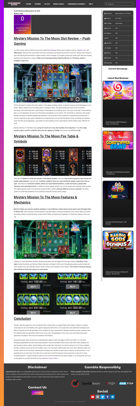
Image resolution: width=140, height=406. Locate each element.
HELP (91, 4)
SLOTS (47, 4)
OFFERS (38, 4)
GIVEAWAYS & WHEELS (76, 4)
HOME (28, 4)
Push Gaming (51, 50)
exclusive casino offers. (50, 358)
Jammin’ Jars (81, 50)
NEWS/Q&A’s (58, 4)
